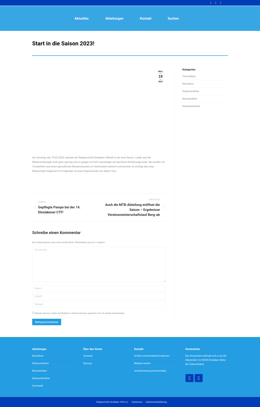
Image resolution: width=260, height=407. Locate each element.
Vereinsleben (189, 76)
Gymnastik (37, 385)
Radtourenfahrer (190, 91)
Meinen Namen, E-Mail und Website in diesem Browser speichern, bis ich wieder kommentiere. (80, 313)
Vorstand (88, 355)
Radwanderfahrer (191, 106)
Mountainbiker (189, 98)
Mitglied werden (142, 363)
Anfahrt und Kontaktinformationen (151, 355)
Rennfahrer (188, 83)
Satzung (87, 363)
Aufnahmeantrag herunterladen (150, 370)
